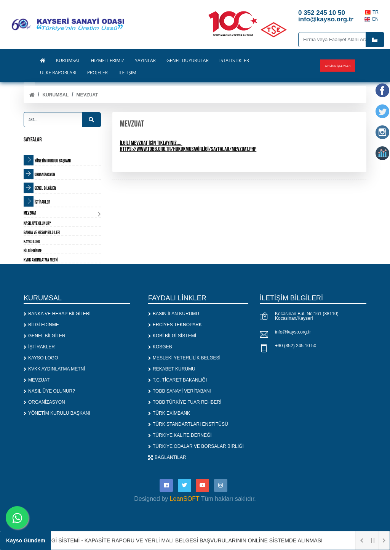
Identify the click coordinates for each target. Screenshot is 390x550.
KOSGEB (160, 347)
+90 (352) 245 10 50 (295, 345)
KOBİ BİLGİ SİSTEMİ (172, 335)
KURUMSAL (55, 95)
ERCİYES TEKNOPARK (175, 324)
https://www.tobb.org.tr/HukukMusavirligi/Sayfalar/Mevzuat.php (188, 149)
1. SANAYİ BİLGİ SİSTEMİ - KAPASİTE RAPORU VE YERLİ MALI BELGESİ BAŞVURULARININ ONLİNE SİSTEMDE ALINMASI (177, 540)
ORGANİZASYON (44, 402)
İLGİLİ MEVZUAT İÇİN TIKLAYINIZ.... (150, 143)
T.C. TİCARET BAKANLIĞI (177, 380)
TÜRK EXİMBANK (169, 413)
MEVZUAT (87, 95)
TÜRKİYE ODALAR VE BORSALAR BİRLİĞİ (196, 446)
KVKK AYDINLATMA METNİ (54, 369)
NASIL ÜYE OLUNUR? (49, 391)
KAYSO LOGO (41, 358)
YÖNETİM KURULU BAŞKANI (57, 413)
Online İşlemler (337, 65)
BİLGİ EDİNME (41, 324)
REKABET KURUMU (171, 369)
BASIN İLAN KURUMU (173, 313)
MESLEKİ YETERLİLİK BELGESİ (184, 358)
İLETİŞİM (127, 73)
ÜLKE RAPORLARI (58, 73)
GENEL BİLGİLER (45, 335)
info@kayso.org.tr (293, 332)
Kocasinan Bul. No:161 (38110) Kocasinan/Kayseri (307, 316)
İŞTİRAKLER (39, 347)
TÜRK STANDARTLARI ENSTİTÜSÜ (188, 424)
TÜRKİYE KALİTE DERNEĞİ (180, 435)
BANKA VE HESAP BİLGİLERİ (57, 313)
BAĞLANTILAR (167, 457)
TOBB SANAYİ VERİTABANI (179, 391)
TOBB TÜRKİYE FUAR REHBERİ (184, 402)
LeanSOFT (185, 498)
